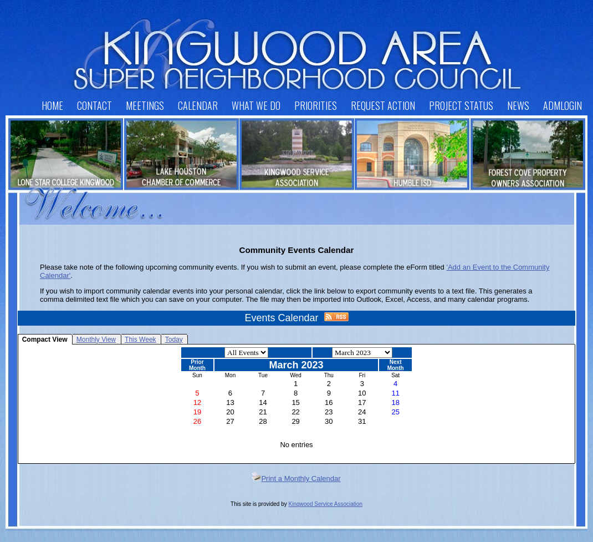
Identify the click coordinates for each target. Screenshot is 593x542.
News (518, 105)
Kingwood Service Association (325, 504)
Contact (94, 105)
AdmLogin (562, 105)
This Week (140, 339)
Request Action (383, 105)
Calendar (198, 105)
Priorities (315, 105)
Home (52, 105)
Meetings (145, 105)
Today (174, 339)
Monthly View (96, 339)
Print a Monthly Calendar (296, 478)
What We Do (256, 105)
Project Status (461, 105)
